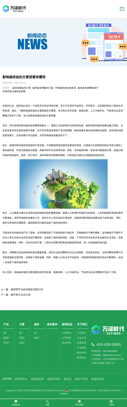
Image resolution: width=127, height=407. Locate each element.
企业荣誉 (81, 348)
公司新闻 (66, 338)
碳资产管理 (81, 378)
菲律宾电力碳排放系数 (14, 91)
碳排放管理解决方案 (43, 88)
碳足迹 (67, 378)
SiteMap (63, 393)
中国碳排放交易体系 (65, 88)
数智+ (37, 338)
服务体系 (81, 353)
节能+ (22, 338)
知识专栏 (66, 343)
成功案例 (52, 324)
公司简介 (81, 333)
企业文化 (81, 338)
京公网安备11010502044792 (81, 390)
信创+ (22, 343)
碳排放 (22, 272)
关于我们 (82, 324)
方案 (22, 324)
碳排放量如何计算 (21, 88)
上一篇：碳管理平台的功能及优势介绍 (22, 289)
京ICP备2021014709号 (109, 390)
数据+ (6, 338)
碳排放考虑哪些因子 (88, 88)
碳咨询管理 (53, 378)
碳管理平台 (21, 378)
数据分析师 (97, 378)
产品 (6, 324)
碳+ (5, 333)
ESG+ (6, 343)
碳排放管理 (37, 378)
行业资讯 (66, 333)
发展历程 (81, 343)
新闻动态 (67, 324)
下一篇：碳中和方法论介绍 (16, 294)
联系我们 (81, 358)
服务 (37, 324)
